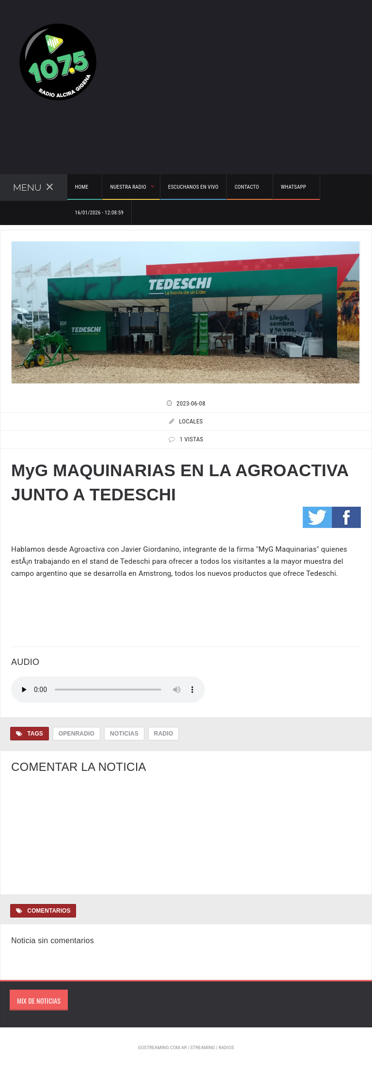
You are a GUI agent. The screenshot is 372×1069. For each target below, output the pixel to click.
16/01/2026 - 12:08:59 (99, 213)
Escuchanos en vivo (193, 187)
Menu (33, 187)
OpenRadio (76, 733)
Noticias (124, 733)
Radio (163, 733)
